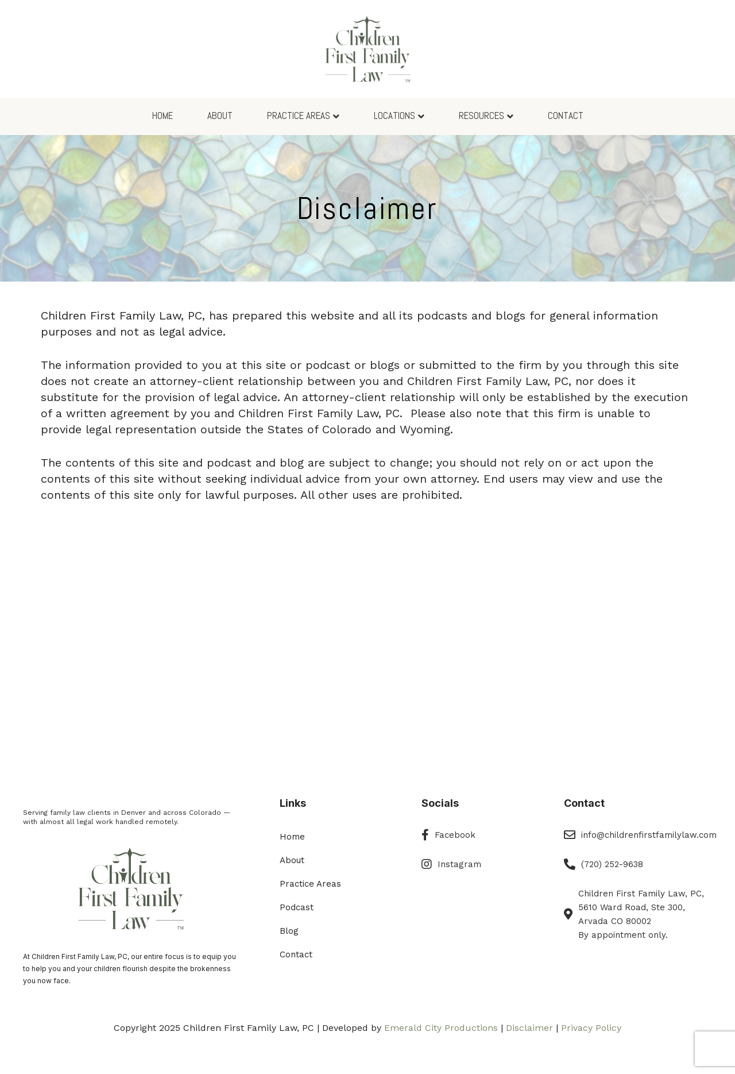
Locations (394, 115)
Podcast (297, 907)
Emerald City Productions (441, 1027)
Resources (481, 115)
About (220, 115)
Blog (289, 931)
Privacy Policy (591, 1027)
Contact (565, 115)
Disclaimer (529, 1027)
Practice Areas (298, 115)
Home (162, 115)
